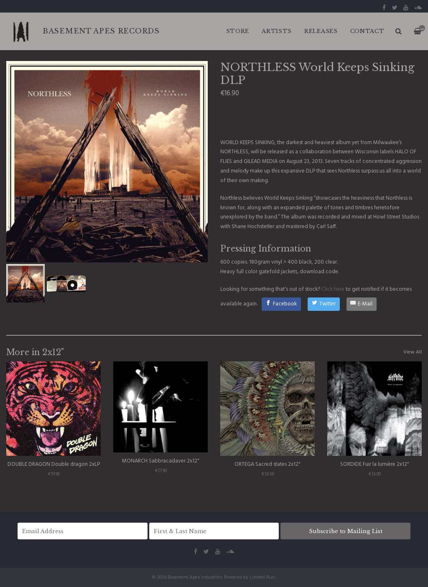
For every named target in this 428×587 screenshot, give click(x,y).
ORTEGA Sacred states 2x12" (267, 464)
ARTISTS (277, 31)
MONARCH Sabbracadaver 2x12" (160, 461)
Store (238, 31)
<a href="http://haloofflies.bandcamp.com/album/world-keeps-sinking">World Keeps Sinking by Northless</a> (321, 117)
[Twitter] (324, 304)
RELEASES (321, 31)
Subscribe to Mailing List (345, 531)
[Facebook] (281, 304)
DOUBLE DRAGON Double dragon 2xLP (54, 464)
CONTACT (367, 31)
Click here (332, 289)
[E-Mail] (361, 304)
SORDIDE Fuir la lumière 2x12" (374, 464)
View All (412, 352)
